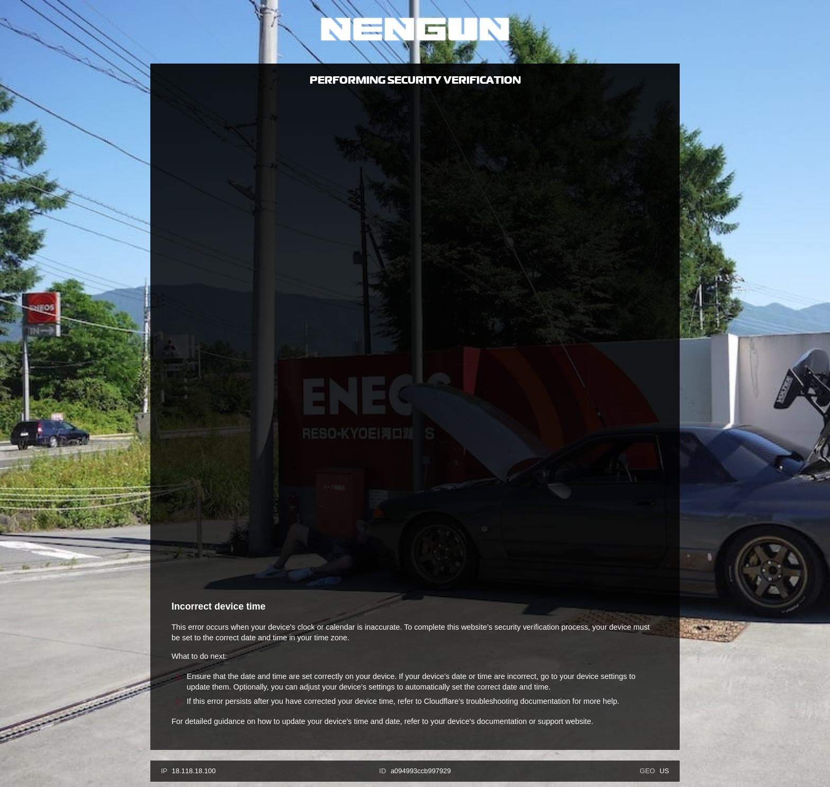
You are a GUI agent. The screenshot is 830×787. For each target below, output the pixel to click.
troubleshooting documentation (518, 701)
